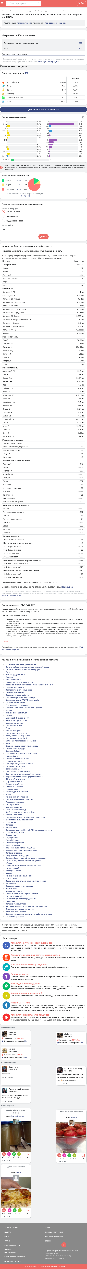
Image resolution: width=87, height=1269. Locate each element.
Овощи (9, 715)
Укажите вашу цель (10, 208)
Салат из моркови (14, 725)
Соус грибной (12, 837)
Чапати (9, 710)
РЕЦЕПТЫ (7, 1232)
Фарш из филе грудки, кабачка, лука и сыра (26, 881)
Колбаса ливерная (14, 853)
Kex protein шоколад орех (17, 855)
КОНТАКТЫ (21, 1257)
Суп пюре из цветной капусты (19, 763)
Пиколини (10, 901)
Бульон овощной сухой (16, 720)
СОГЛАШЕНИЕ (9, 1261)
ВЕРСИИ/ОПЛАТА (10, 1252)
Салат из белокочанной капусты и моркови (26, 858)
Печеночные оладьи (15, 692)
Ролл (8, 672)
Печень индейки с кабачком (19, 876)
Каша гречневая (13, 845)
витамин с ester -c (14, 891)
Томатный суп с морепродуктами (21, 898)
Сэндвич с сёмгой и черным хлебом (22, 893)
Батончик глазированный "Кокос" (21, 741)
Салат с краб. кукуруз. (16, 748)
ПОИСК (47, 1227)
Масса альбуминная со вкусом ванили (23, 865)
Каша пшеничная (13, 679)
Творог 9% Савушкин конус (18, 771)
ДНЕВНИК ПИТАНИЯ (11, 1227)
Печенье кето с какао (15, 702)
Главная (5, 11)
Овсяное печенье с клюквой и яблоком (23, 774)
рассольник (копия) (14, 723)
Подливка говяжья (14, 761)
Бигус (8, 743)
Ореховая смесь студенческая (19, 886)
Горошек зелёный (14, 896)
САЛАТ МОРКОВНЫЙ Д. (16, 809)
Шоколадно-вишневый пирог (19, 820)
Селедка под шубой (15, 687)
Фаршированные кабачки (17, 695)
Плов (8, 728)
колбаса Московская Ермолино (20, 799)
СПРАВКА (7, 1250)
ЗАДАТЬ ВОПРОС (10, 1257)
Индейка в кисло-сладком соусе (20, 682)
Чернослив (11, 883)
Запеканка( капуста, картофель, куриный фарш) (27, 667)
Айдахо (9, 863)
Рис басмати (11, 827)
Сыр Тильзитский (14, 781)
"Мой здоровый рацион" (48, 61)
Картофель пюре (13, 870)
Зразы (8, 794)
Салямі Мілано (12, 840)
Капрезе (9, 825)
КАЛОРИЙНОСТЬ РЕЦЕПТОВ (54, 1236)
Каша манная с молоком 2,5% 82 (20, 848)
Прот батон (11, 822)
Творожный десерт (14, 786)
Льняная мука (12, 789)
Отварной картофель (15, 842)
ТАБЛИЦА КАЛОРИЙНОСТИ (54, 1232)
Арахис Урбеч (12, 888)
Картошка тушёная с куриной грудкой (23, 860)
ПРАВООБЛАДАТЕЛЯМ (12, 1245)
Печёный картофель (15, 916)
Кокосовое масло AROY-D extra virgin (22, 700)
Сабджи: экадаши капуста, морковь (22, 746)
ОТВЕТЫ (48, 1241)
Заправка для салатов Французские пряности (26, 906)
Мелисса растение (14, 807)
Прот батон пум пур (15, 832)
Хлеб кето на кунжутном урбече (20, 812)
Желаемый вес (8, 225)
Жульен (9, 873)
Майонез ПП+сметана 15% (17, 718)
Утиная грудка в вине (15, 674)
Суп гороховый (12, 804)
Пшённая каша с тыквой (17, 705)
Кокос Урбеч (11, 878)
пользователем (24, 23)
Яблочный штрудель (15, 779)
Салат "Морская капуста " (17, 733)
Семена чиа (11, 835)
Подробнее (67, 586)
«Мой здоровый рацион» (11, 595)
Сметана (9, 677)
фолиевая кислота (14, 769)
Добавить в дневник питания (43, 109)
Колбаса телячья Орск (16, 904)
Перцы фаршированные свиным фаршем (24, 707)
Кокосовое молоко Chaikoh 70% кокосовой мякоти (29, 830)
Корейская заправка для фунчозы (21, 664)
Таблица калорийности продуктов (22, 11)
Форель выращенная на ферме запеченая (25, 776)
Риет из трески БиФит (16, 911)
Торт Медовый (12, 868)
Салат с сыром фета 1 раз (17, 758)
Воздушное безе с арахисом (18, 735)
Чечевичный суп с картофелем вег (21, 850)
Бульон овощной (13, 730)
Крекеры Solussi (13, 751)
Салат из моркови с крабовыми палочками (25, 817)
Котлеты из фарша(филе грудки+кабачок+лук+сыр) (29, 914)
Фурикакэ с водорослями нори (20, 909)
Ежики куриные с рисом (17, 792)
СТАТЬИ (7, 1241)
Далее (43, 236)
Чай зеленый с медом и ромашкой (22, 753)
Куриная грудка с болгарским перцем (23, 669)
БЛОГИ (6, 1236)
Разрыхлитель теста (15, 802)
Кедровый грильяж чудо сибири (20, 697)
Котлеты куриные (14, 814)
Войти (81, 3)
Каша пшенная (68, 11)
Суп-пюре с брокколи (15, 766)
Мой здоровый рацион (54, 23)
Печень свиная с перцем (17, 797)
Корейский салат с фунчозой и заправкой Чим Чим (29, 685)
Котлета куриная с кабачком (19, 690)
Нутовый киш (12, 756)
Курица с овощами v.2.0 (16, 713)
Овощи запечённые (14, 784)
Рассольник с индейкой (16, 738)
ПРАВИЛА (18, 1261)
